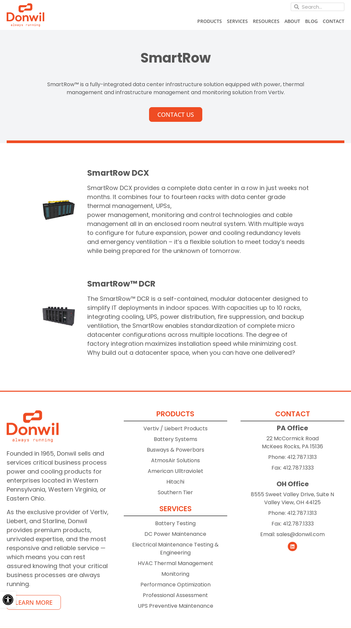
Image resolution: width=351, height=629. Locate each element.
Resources (266, 21)
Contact (333, 21)
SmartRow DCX (118, 172)
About (292, 21)
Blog (311, 21)
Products (209, 21)
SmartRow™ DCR (121, 283)
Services (237, 21)
